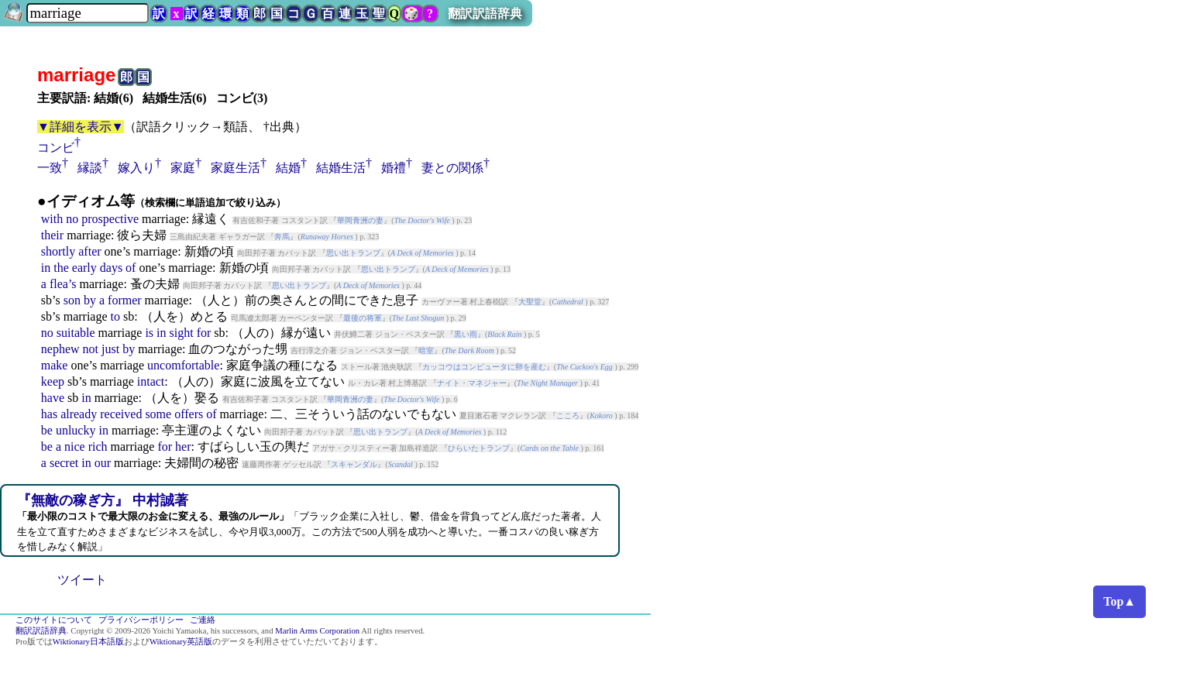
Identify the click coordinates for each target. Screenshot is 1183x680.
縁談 (89, 167)
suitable (76, 332)
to (115, 316)
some (158, 414)
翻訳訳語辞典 (485, 13)
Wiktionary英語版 (181, 641)
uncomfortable (183, 365)
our (103, 462)
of (131, 267)
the (61, 267)
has (49, 414)
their (52, 235)
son (72, 300)
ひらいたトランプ (479, 448)
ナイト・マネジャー (472, 383)
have (52, 397)
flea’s (63, 283)
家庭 (182, 167)
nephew (60, 348)
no (72, 218)
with (52, 218)
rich (98, 446)
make (54, 365)
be (47, 430)
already (78, 414)
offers (188, 414)
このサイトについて (53, 620)
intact (151, 381)
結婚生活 (341, 167)
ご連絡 (202, 620)
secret (64, 462)
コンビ (55, 147)
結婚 (288, 167)
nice (74, 446)
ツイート (82, 579)
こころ (567, 415)
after (89, 251)
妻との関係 (452, 167)
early (84, 267)
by (90, 300)
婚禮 (393, 167)
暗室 (426, 350)
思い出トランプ (353, 253)
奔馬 (282, 236)
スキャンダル (354, 464)
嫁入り (136, 167)
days (111, 267)
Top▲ (1119, 601)
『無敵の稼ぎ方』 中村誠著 (102, 500)
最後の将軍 (362, 318)
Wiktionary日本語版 (88, 641)
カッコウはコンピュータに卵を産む (484, 366)
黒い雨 (465, 334)
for (204, 332)
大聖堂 (530, 301)
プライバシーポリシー (141, 620)
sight (182, 332)
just (110, 348)
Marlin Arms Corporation (317, 631)
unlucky (76, 430)
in (45, 267)
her (183, 446)
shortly (58, 251)
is (149, 332)
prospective (110, 218)
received (121, 414)
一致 (49, 167)
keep (52, 381)
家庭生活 (235, 167)
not (90, 348)
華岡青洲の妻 (360, 220)
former (125, 300)
